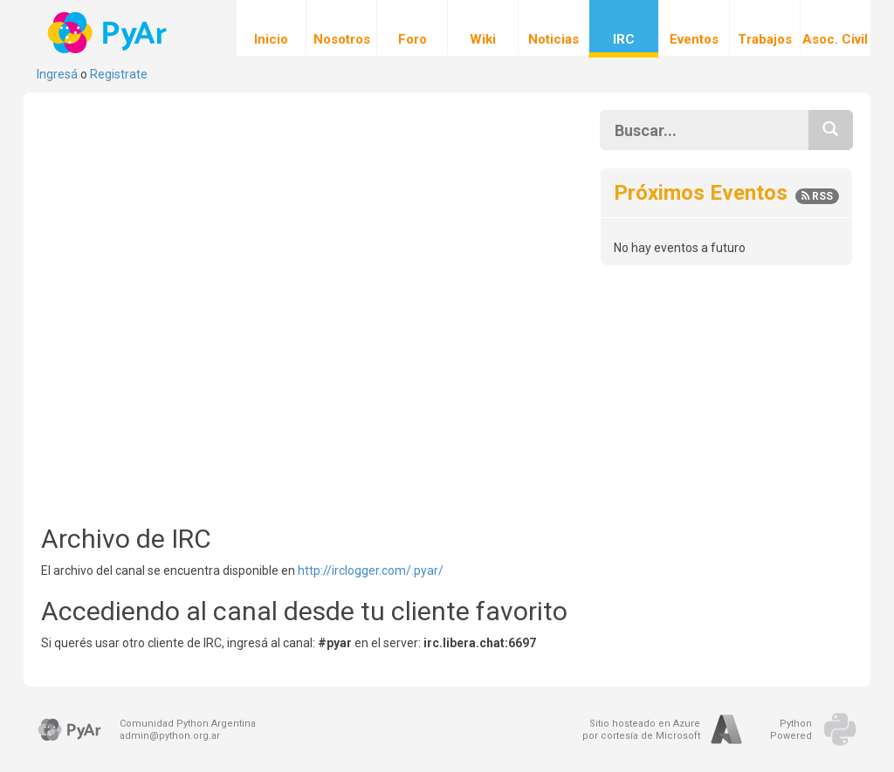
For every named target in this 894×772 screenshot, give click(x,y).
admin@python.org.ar (170, 735)
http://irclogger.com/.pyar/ (371, 570)
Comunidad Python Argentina (188, 723)
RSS (817, 196)
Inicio (271, 28)
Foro (412, 28)
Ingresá (57, 74)
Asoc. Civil (835, 28)
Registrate (119, 74)
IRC (623, 28)
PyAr (109, 32)
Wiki (483, 28)
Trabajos (765, 28)
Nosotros (341, 28)
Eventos (694, 28)
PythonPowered (791, 729)
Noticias (553, 28)
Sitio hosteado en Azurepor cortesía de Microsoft (641, 729)
